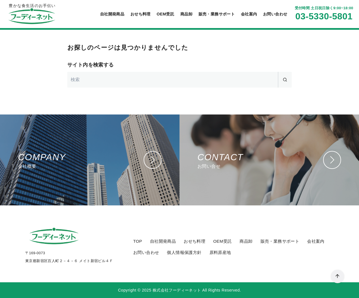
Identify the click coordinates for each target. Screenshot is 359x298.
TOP (137, 241)
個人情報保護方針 (184, 252)
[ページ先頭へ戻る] (337, 276)
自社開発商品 (112, 14)
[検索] (179, 80)
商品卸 (186, 14)
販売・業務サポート (217, 14)
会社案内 (249, 14)
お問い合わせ (275, 14)
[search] (285, 80)
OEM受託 (165, 14)
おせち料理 (140, 14)
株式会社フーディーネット (177, 290)
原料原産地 (220, 252)
